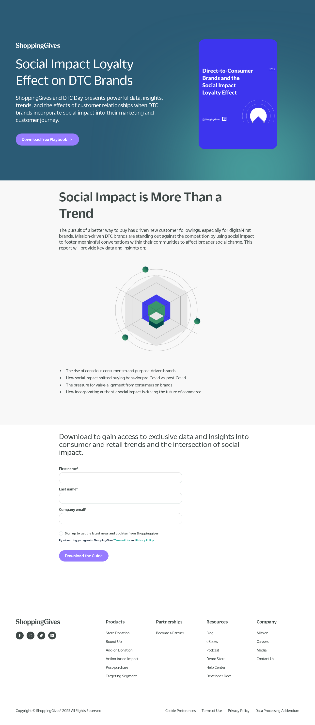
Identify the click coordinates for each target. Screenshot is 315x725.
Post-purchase (117, 667)
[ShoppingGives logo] (38, 46)
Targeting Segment (121, 676)
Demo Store (215, 659)
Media (262, 650)
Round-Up (114, 641)
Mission (262, 633)
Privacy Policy (145, 540)
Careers (262, 641)
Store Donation (117, 633)
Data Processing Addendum (277, 710)
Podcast (212, 650)
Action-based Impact (122, 659)
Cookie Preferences (180, 710)
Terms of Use (122, 540)
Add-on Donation (119, 650)
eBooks (212, 641)
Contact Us (265, 659)
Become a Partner (170, 633)
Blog (210, 633)
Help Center (215, 667)
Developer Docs (218, 676)
